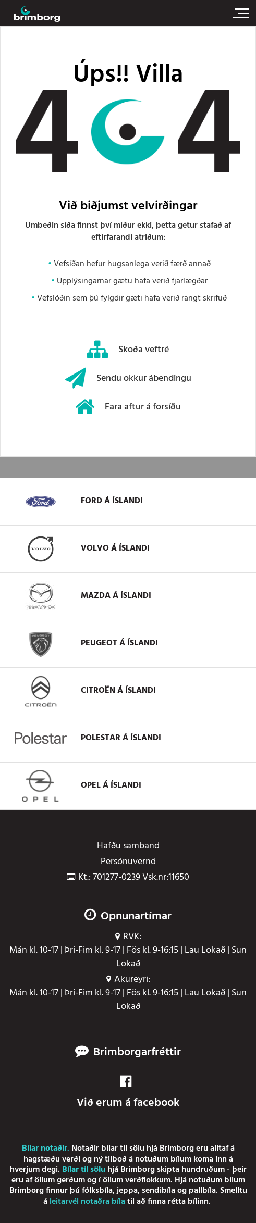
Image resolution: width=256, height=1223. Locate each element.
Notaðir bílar (94, 1148)
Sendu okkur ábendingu (128, 378)
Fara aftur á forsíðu (128, 406)
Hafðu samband (128, 846)
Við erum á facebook (128, 1093)
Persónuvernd (128, 862)
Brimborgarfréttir (137, 1052)
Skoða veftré (128, 349)
